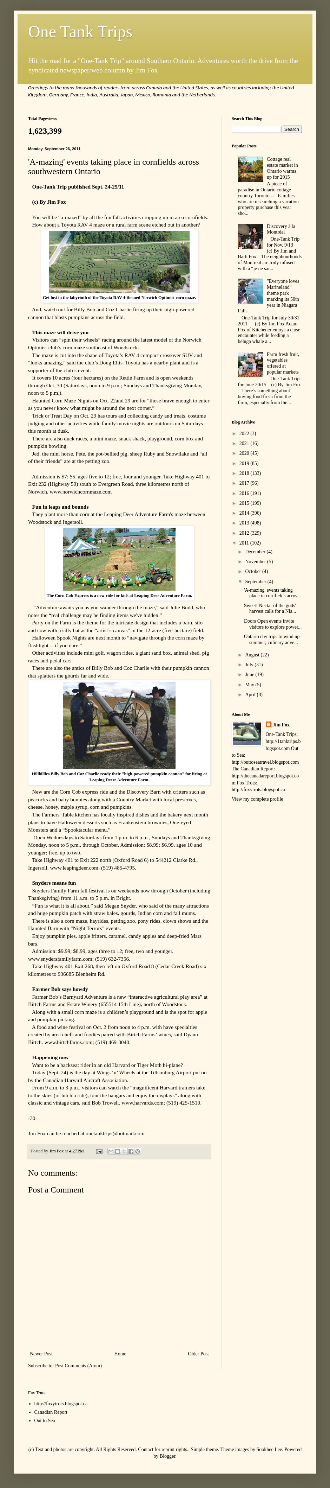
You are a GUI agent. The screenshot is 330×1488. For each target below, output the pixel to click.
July (250, 664)
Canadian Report (50, 1412)
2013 (245, 523)
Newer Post (41, 1353)
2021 (245, 443)
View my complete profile (257, 799)
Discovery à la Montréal (281, 229)
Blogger (167, 1456)
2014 (245, 513)
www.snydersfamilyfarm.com (60, 959)
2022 (245, 433)
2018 (245, 473)
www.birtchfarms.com (68, 1042)
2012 (245, 533)
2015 (245, 503)
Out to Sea (44, 1420)
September (256, 581)
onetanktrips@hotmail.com (115, 1133)
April (251, 694)
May (250, 684)
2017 (245, 483)
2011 (244, 543)
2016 (245, 493)
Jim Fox (281, 724)
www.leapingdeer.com (74, 868)
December (255, 551)
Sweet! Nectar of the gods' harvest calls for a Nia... (270, 608)
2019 (245, 463)
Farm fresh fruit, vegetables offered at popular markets (283, 363)
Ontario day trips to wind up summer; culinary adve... (271, 639)
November (256, 561)
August (252, 654)
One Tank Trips (80, 31)
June (250, 674)
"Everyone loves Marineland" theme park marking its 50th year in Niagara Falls (268, 296)
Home (120, 1353)
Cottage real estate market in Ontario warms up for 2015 (282, 168)
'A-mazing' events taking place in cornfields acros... (272, 593)
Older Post (198, 1353)
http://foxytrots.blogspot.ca (61, 1403)
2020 (245, 453)
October (253, 571)
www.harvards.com (142, 1103)
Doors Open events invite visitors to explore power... (273, 624)
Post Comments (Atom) (78, 1365)
